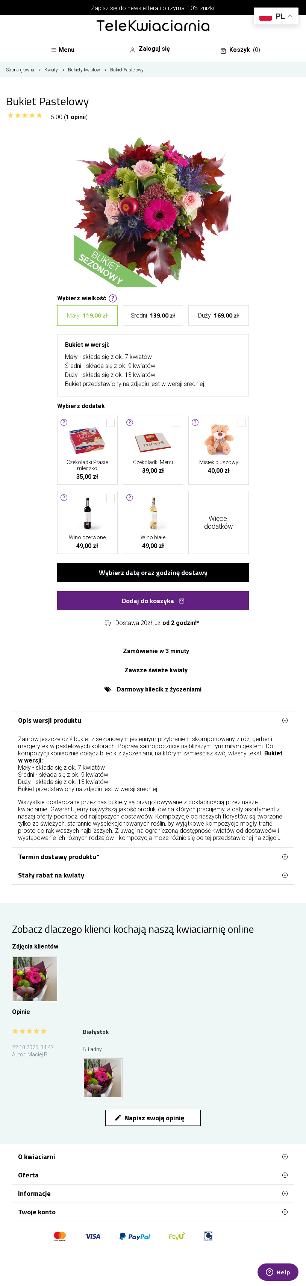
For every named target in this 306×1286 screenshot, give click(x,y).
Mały (87, 315)
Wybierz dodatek (81, 405)
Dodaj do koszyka (153, 601)
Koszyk (240, 50)
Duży (218, 315)
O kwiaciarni (153, 1156)
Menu (62, 49)
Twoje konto (153, 1212)
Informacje (153, 1193)
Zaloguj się (150, 49)
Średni (153, 315)
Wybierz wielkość (87, 298)
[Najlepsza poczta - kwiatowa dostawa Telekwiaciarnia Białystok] (153, 26)
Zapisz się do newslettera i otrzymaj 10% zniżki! (153, 8)
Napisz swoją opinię (149, 1118)
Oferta (153, 1175)
